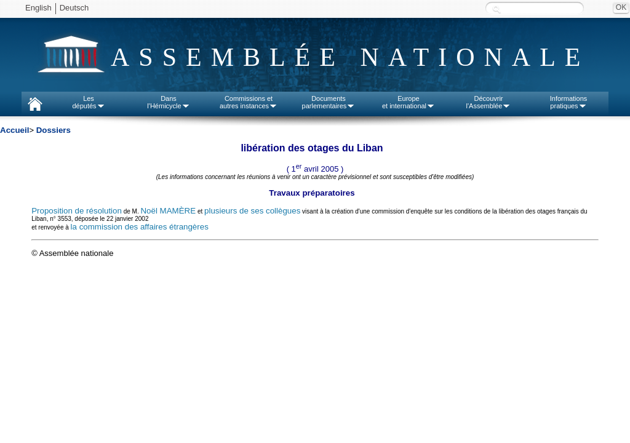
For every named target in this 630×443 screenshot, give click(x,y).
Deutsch (74, 7)
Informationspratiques (569, 102)
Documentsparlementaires (329, 102)
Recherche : (496, 9)
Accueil (14, 130)
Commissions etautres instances (248, 102)
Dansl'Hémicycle (168, 102)
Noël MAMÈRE (168, 210)
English (38, 7)
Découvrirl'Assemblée (488, 102)
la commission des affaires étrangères (140, 226)
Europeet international (408, 102)
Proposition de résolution (76, 210)
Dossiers (53, 130)
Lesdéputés (88, 102)
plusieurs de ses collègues (252, 210)
